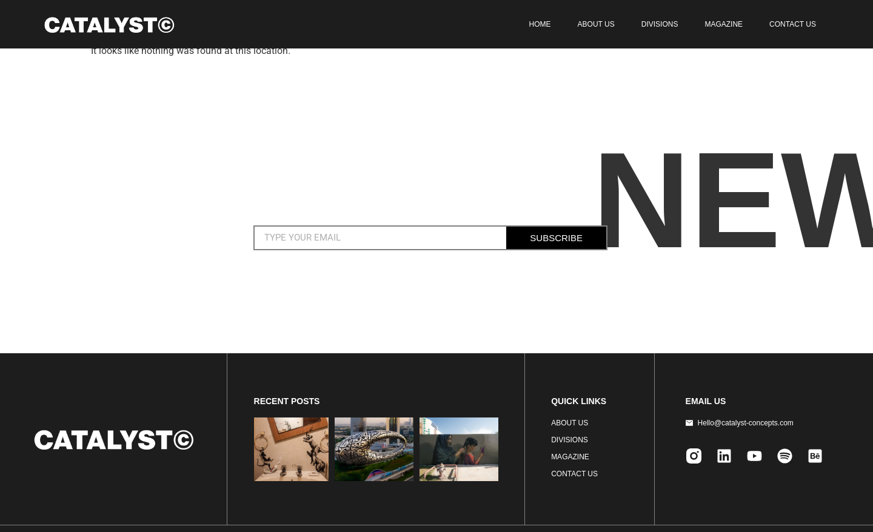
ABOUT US (596, 24)
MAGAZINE (723, 24)
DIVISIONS (659, 24)
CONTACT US (792, 24)
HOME (540, 24)
